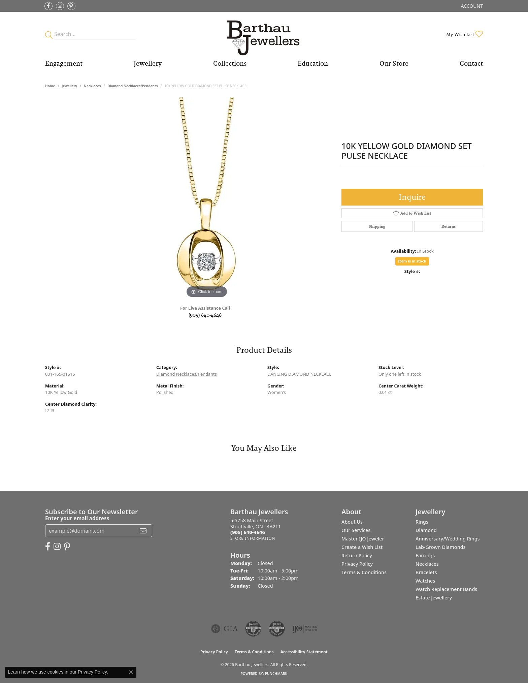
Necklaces (92, 86)
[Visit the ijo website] (304, 628)
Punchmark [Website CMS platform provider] (276, 673)
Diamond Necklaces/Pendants (132, 86)
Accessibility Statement (304, 652)
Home (50, 86)
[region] (207, 198)
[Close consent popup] (131, 672)
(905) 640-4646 (205, 315)
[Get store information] (252, 538)
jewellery (69, 86)
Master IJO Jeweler (362, 538)
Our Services (355, 530)
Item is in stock (412, 260)
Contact (471, 63)
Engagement (63, 63)
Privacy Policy (357, 564)
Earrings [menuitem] (425, 555)
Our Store (394, 63)
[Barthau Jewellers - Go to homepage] (264, 34)
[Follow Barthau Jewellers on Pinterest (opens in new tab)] (71, 6)
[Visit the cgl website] (276, 628)
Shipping (377, 226)
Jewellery (148, 63)
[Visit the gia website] (224, 628)
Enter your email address (77, 518)
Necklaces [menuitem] (427, 564)
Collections (229, 63)
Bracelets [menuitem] (426, 572)
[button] (471, 6)
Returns (448, 226)
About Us (352, 522)
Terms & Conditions (364, 572)
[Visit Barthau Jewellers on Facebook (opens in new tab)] (48, 6)
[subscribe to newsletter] (143, 531)
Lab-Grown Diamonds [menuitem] (441, 547)
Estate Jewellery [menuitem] (434, 597)
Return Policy (356, 555)
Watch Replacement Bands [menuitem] (446, 589)
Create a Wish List (362, 547)
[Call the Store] (247, 532)
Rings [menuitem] (422, 522)
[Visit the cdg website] (253, 628)
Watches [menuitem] (425, 581)
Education (313, 63)
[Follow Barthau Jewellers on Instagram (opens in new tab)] (60, 6)
